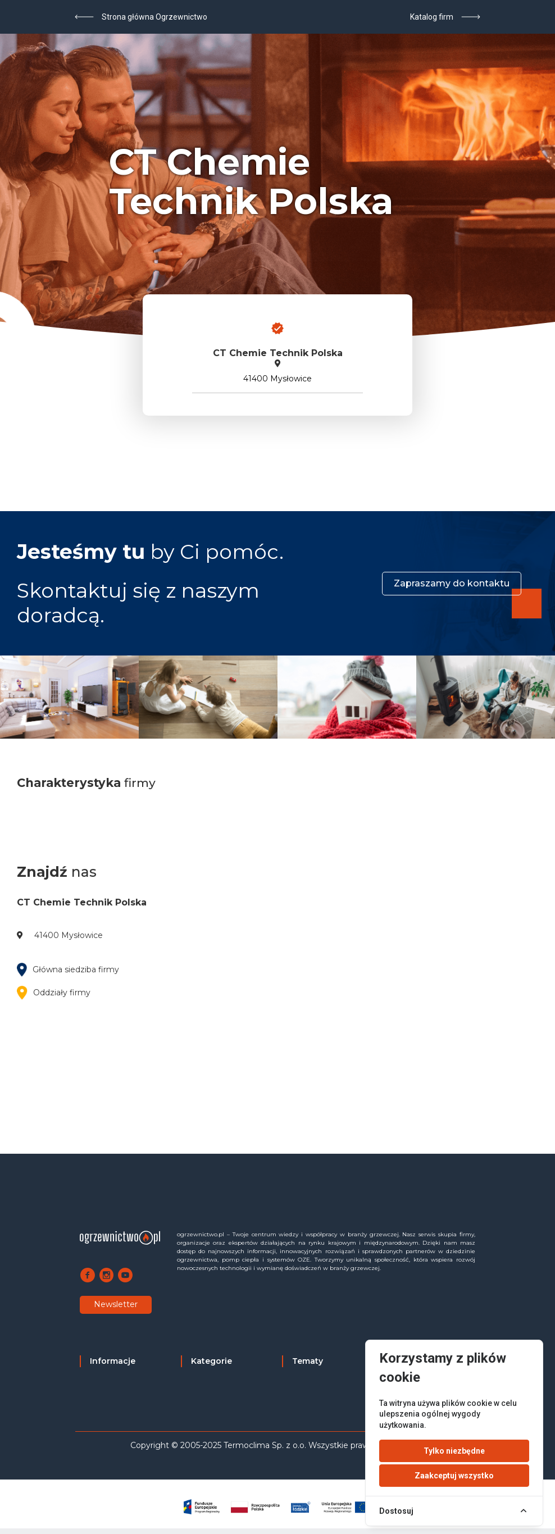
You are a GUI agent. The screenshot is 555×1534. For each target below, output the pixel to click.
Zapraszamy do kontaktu (451, 583)
